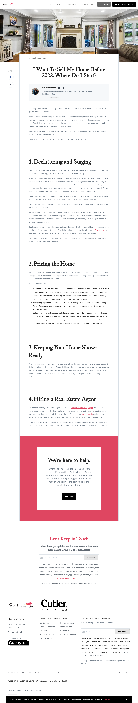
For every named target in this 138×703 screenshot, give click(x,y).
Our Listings (54, 4)
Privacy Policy (124, 673)
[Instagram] (17, 632)
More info (107, 700)
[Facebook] (8, 632)
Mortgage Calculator (68, 635)
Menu (104, 4)
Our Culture (88, 4)
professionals (87, 414)
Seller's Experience (47, 627)
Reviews (43, 631)
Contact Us (64, 631)
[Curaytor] (18, 645)
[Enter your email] (63, 557)
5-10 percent (100, 230)
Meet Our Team (66, 627)
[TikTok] (21, 632)
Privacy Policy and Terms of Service (69, 578)
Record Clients (71, 4)
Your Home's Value (47, 635)
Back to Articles (39, 58)
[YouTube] (13, 632)
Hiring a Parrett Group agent (82, 408)
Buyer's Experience (68, 623)
